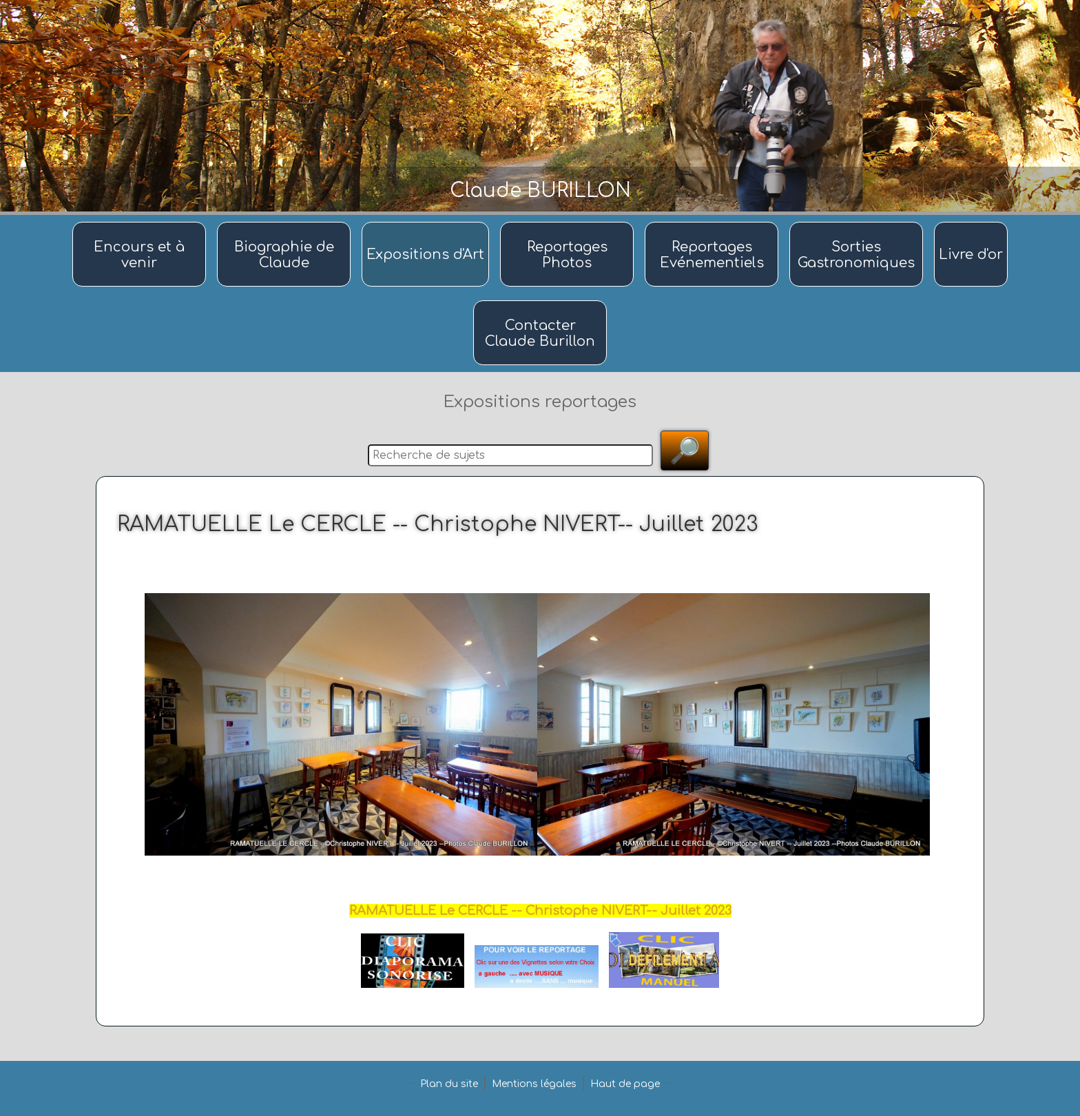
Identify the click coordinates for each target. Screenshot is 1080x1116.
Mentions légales (534, 1084)
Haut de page (625, 1084)
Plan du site (449, 1084)
